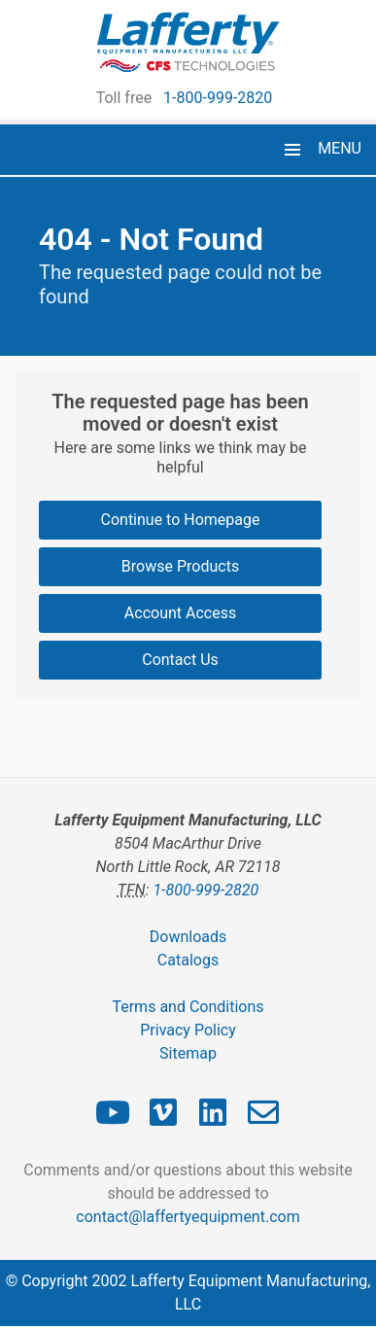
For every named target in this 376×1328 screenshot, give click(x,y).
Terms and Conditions (187, 1006)
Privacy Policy (188, 1030)
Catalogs (188, 960)
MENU (339, 148)
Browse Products (180, 566)
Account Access (180, 613)
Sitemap (188, 1053)
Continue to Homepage (180, 519)
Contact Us (180, 659)
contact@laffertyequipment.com (187, 1216)
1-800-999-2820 (217, 97)
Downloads (188, 936)
